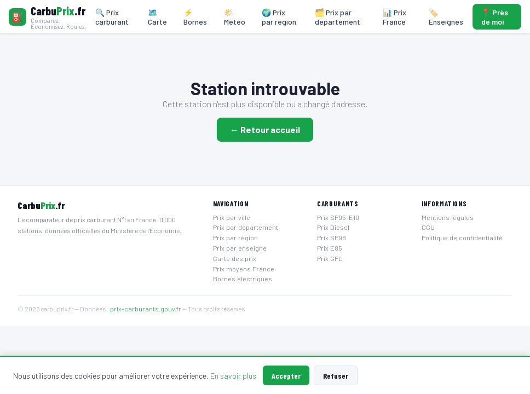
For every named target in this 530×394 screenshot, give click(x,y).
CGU (428, 227)
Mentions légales (448, 217)
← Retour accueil (265, 129)
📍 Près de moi (494, 17)
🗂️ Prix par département (337, 17)
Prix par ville (231, 217)
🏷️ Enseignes (446, 17)
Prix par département (245, 227)
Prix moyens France (243, 269)
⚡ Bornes (195, 17)
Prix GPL (329, 258)
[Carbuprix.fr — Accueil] (48, 17)
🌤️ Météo (234, 17)
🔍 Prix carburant (112, 17)
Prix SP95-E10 (338, 217)
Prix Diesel (333, 227)
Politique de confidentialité (462, 237)
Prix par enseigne (240, 248)
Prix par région (235, 237)
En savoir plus (233, 375)
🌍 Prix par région (279, 17)
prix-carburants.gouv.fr (145, 308)
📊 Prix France (394, 17)
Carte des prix (234, 258)
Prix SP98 (331, 237)
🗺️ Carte (157, 17)
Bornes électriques (242, 278)
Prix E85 (329, 248)
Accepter (286, 375)
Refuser (335, 375)
